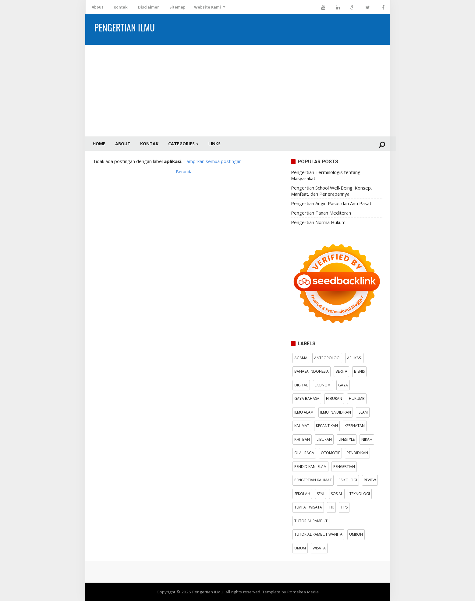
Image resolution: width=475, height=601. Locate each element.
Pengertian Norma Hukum (318, 222)
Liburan (324, 439)
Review (370, 480)
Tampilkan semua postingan (212, 161)
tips (344, 507)
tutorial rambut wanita (318, 534)
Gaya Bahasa (306, 398)
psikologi (348, 480)
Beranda (184, 172)
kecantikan (327, 426)
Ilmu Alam (304, 412)
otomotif (330, 453)
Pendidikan (357, 453)
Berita (341, 371)
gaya (343, 385)
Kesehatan (355, 426)
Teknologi (359, 494)
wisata (319, 548)
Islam (363, 412)
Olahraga (304, 453)
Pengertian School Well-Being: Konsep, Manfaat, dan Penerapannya (331, 191)
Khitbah (302, 439)
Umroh (356, 534)
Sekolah (302, 494)
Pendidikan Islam (310, 466)
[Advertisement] (237, 90)
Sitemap (177, 7)
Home (99, 144)
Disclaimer (148, 7)
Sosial (337, 494)
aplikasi (354, 358)
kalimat (301, 426)
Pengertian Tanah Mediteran (321, 213)
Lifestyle (347, 439)
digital (301, 385)
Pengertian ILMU (207, 592)
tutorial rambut (311, 521)
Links (214, 144)
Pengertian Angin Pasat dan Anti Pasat (331, 204)
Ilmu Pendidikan (335, 412)
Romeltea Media (303, 592)
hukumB (357, 398)
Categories (183, 144)
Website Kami (207, 7)
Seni (320, 494)
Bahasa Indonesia (311, 371)
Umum (300, 548)
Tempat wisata (308, 507)
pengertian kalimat (313, 480)
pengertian (344, 466)
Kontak (121, 7)
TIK (331, 507)
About (97, 7)
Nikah (366, 439)
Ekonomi (323, 385)
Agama (300, 358)
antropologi (327, 358)
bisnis (359, 371)
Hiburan (334, 398)
